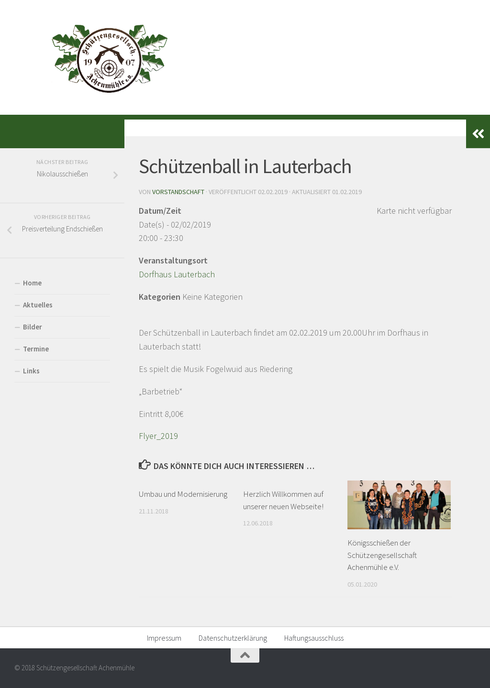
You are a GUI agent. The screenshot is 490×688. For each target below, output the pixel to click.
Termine (36, 348)
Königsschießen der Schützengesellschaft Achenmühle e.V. (382, 554)
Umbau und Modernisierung (183, 494)
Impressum (164, 638)
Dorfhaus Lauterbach (177, 274)
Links (31, 370)
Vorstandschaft (178, 191)
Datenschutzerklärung (233, 638)
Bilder (32, 326)
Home (32, 282)
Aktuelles (38, 304)
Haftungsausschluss (314, 638)
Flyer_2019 (158, 435)
